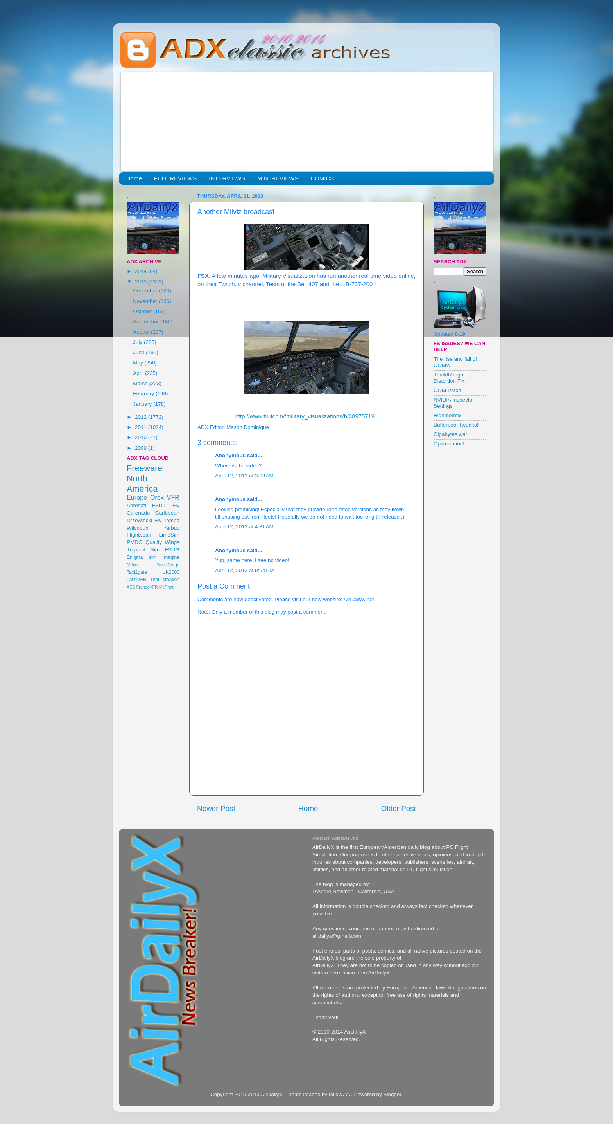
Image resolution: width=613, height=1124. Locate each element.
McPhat (166, 587)
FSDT (159, 505)
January (143, 404)
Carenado (138, 513)
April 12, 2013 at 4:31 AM (244, 527)
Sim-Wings (167, 564)
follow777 (340, 1094)
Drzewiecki (139, 520)
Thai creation (164, 579)
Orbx (157, 497)
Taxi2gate (137, 572)
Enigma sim (141, 557)
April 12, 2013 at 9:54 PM (244, 570)
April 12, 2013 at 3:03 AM (244, 476)
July (138, 342)
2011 (141, 427)
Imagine (171, 557)
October (143, 311)
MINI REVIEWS (277, 178)
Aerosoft (136, 505)
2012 (141, 417)
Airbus (172, 528)
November (146, 301)
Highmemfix (447, 415)
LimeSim (169, 535)
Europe (137, 497)
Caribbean (167, 513)
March (141, 383)
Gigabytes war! (451, 434)
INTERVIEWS (227, 178)
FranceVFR (147, 587)
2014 (141, 271)
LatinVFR (137, 579)
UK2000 (170, 572)
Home (134, 178)
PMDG (135, 542)
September (146, 321)
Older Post (398, 808)
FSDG (172, 550)
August (142, 332)
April (139, 373)
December (146, 291)
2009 (141, 448)
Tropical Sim (143, 550)
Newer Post (216, 808)
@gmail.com (346, 936)
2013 (141, 282)
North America (142, 484)
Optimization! (449, 444)
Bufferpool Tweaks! (456, 425)
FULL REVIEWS (175, 178)
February (144, 393)
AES (131, 587)
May (138, 363)
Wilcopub (138, 528)
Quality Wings (162, 542)
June (139, 352)
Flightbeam (140, 535)
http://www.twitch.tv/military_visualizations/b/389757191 (306, 416)
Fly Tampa (166, 520)
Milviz (132, 564)
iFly (175, 505)
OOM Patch (447, 390)
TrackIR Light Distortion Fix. (450, 378)
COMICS (322, 178)
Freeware (144, 468)
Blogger (392, 1094)
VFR (173, 497)
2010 (141, 437)
